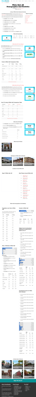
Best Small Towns (16, 388)
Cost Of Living (21, 8)
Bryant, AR (24, 187)
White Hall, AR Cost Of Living (18, 85)
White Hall (9, 104)
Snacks (5, 1)
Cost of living (27, 17)
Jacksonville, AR (25, 195)
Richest (15, 394)
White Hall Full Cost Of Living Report (12, 118)
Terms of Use (27, 389)
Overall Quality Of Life (29, 15)
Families (15, 389)
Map (26, 21)
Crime (18, 8)
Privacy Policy (27, 388)
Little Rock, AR (25, 185)
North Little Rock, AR (26, 190)
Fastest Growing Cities (17, 390)
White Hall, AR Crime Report (18, 44)
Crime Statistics (28, 16)
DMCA (26, 390)
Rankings (27, 20)
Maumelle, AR (25, 175)
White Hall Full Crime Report (12, 81)
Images (27, 19)
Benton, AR (25, 180)
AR (4, 2)
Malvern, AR (25, 197)
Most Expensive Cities (17, 391)
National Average (18, 104)
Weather (27, 18)
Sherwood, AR (25, 178)
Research (15, 392)
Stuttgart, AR (25, 192)
